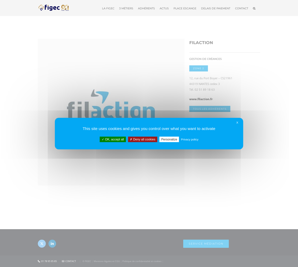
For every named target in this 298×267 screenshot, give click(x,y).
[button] (254, 8)
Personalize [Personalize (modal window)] (169, 139)
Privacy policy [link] (189, 139)
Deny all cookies (142, 139)
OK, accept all (113, 139)
